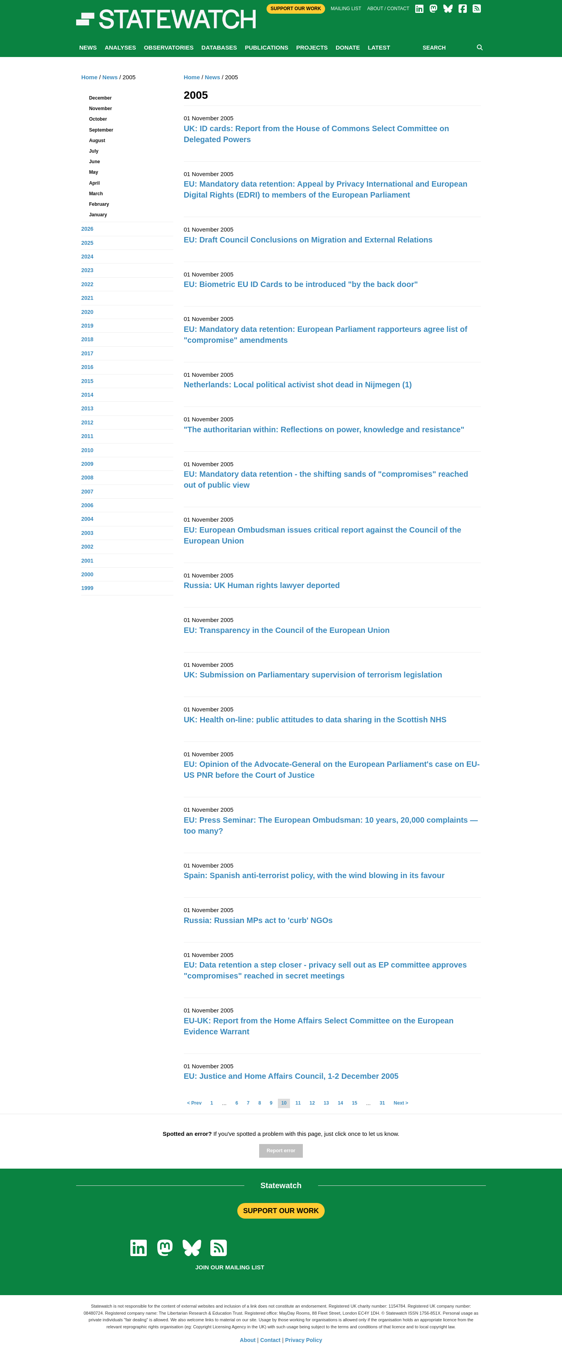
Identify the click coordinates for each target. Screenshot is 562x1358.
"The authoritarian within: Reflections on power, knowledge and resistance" (324, 429)
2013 (87, 408)
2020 (87, 312)
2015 (87, 381)
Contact (270, 1340)
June (94, 161)
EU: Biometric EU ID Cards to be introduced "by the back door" (301, 284)
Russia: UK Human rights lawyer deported (262, 585)
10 (284, 1103)
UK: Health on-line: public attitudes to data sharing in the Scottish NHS (315, 719)
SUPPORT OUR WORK (281, 1211)
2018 (87, 339)
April (94, 183)
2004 (87, 519)
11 (298, 1103)
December (100, 98)
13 (326, 1103)
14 (340, 1103)
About (248, 1340)
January (98, 214)
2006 (87, 505)
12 (312, 1103)
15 (354, 1103)
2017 (87, 353)
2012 (87, 422)
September (101, 130)
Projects (312, 47)
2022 (87, 284)
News (88, 47)
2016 (87, 367)
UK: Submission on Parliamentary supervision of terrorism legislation (313, 674)
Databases (219, 47)
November (100, 108)
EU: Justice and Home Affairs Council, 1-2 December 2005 (291, 1076)
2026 (87, 229)
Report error (281, 1150)
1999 (87, 588)
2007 (87, 491)
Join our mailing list (229, 1267)
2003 (87, 533)
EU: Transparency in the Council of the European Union (287, 630)
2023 (87, 270)
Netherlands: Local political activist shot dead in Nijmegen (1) (298, 384)
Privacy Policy (303, 1340)
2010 (87, 450)
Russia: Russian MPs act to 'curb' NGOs (258, 920)
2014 (87, 395)
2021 (87, 298)
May (93, 172)
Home (192, 77)
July (93, 151)
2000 (87, 574)
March (96, 193)
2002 (87, 547)
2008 (87, 477)
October (98, 119)
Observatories (169, 47)
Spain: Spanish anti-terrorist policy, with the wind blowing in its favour (314, 875)
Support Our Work (295, 8)
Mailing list (346, 8)
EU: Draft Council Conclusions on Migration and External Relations (308, 239)
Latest (379, 47)
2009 (87, 464)
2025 (87, 243)
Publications (266, 47)
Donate (348, 47)
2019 (87, 326)
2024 (87, 256)
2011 (87, 436)
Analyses (120, 47)
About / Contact (388, 8)
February (99, 204)
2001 (87, 561)
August (97, 140)
